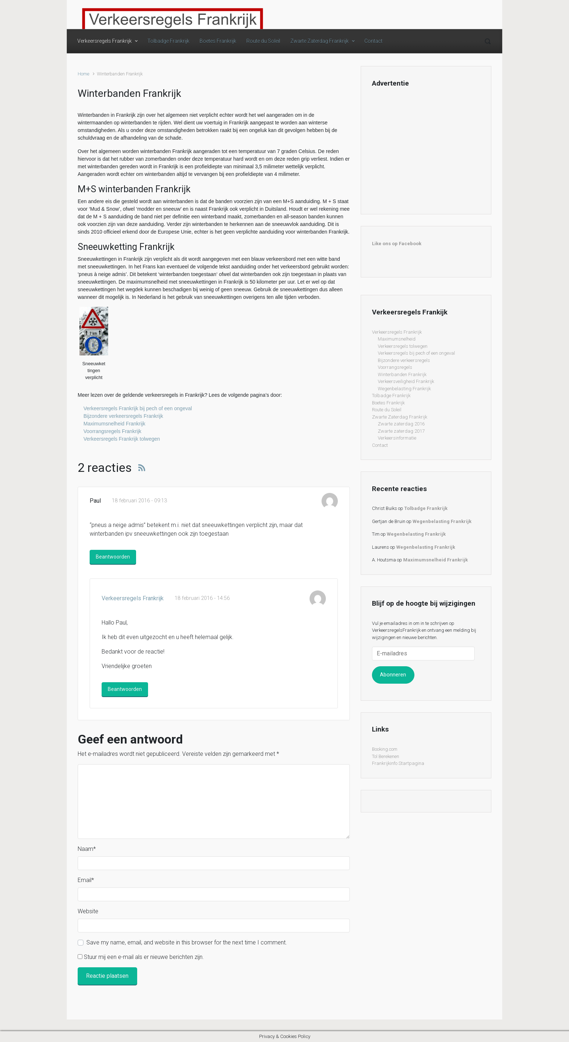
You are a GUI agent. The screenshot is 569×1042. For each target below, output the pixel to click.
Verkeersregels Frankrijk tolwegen (121, 439)
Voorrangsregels (395, 367)
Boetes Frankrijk (218, 41)
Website (88, 911)
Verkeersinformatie (397, 438)
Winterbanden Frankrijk (402, 374)
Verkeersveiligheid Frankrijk (406, 381)
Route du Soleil (263, 41)
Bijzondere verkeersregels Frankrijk (123, 416)
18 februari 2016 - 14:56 (202, 598)
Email (86, 880)
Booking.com (384, 749)
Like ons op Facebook (396, 243)
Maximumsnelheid (397, 339)
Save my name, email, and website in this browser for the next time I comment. (186, 942)
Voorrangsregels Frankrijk (112, 431)
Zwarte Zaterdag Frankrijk (319, 41)
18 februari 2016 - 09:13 (139, 501)
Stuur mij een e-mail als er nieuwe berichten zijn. (144, 957)
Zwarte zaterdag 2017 (401, 431)
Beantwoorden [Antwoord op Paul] (113, 557)
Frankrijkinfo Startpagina (398, 763)
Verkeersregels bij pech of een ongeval (416, 353)
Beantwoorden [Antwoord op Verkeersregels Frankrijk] (125, 689)
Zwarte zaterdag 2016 (401, 424)
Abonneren (393, 674)
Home (83, 74)
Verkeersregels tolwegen (402, 346)
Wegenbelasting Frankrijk (404, 388)
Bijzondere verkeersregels (404, 360)
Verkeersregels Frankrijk (104, 41)
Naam (87, 848)
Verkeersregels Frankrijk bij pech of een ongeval (137, 408)
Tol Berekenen (385, 756)
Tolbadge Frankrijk (168, 41)
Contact (373, 41)
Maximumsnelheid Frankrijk (114, 424)
